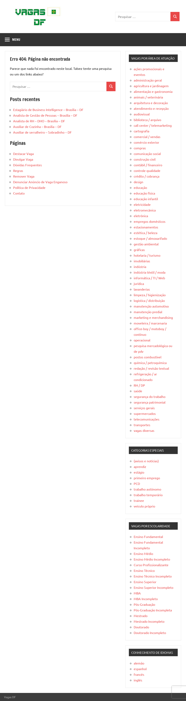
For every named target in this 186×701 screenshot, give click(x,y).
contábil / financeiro (148, 165)
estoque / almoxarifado (150, 238)
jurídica (139, 283)
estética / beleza (145, 233)
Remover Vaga (23, 176)
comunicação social (147, 154)
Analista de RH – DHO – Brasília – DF (39, 121)
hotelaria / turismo (147, 255)
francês (139, 674)
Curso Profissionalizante (151, 565)
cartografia (141, 131)
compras (140, 148)
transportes (142, 425)
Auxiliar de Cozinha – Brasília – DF (37, 127)
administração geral (148, 80)
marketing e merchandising (153, 317)
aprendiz (140, 467)
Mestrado (140, 616)
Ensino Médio (143, 553)
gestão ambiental (146, 244)
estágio (139, 472)
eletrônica (141, 216)
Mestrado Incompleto (149, 621)
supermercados (145, 413)
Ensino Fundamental (148, 537)
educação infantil (146, 199)
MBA (137, 593)
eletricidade (142, 204)
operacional (142, 340)
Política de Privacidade (29, 187)
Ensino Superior (145, 582)
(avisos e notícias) (146, 461)
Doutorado (141, 627)
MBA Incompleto (146, 599)
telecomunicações (146, 419)
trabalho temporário (148, 495)
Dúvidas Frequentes (27, 165)
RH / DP (139, 385)
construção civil (145, 159)
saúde (138, 391)
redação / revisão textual (151, 368)
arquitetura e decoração (151, 103)
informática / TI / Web (149, 278)
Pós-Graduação (144, 604)
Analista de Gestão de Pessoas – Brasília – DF (45, 115)
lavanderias (142, 289)
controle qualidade (147, 170)
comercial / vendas (147, 137)
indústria (140, 267)
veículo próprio (144, 506)
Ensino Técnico (144, 570)
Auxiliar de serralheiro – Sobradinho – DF (42, 132)
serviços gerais (144, 408)
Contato (19, 193)
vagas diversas (144, 430)
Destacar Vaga (23, 154)
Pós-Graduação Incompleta (153, 610)
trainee (139, 500)
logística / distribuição (149, 300)
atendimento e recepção (151, 108)
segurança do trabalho (149, 396)
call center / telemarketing (153, 125)
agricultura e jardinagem (151, 86)
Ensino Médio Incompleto (152, 559)
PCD (137, 483)
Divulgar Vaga (23, 159)
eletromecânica (145, 210)
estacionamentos (146, 227)
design (138, 182)
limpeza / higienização (150, 295)
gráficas (139, 250)
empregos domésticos (149, 221)
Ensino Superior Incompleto (153, 587)
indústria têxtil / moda (149, 272)
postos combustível (147, 357)
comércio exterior (146, 142)
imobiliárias (142, 261)
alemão (139, 663)
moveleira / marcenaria (150, 323)
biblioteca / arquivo (147, 120)
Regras (18, 170)
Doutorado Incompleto (150, 633)
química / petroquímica (150, 363)
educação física (144, 193)
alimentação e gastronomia (153, 91)
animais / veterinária (148, 97)
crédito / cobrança (146, 176)
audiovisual (142, 114)
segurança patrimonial (149, 402)
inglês (138, 680)
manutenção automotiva (151, 306)
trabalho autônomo (147, 489)
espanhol (140, 669)
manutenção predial (148, 312)
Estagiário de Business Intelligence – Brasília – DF (48, 110)
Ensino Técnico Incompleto (153, 576)
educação (140, 187)
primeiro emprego (147, 478)
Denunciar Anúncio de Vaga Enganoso (40, 182)
